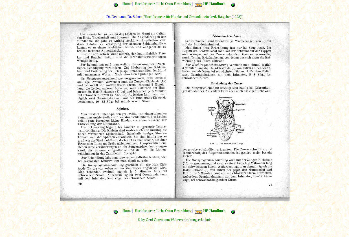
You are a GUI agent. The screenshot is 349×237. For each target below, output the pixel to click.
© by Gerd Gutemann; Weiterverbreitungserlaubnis (174, 220)
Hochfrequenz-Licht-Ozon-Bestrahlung (163, 4)
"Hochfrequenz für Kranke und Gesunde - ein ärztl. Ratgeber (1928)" (193, 17)
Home (127, 4)
